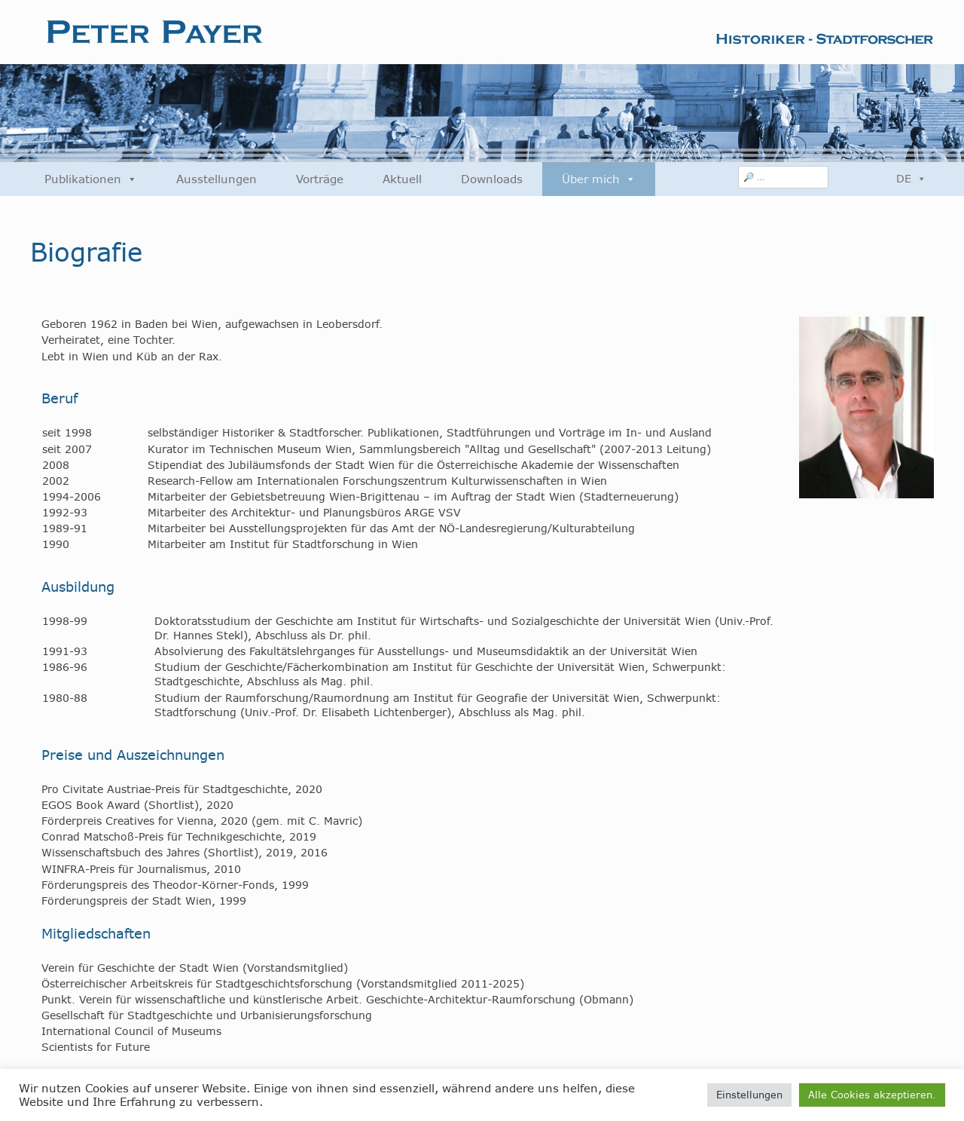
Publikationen (90, 179)
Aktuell (402, 179)
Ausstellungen (216, 179)
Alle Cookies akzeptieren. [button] (872, 1094)
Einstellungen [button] (749, 1094)
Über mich (599, 179)
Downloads (492, 179)
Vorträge (319, 179)
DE (911, 178)
